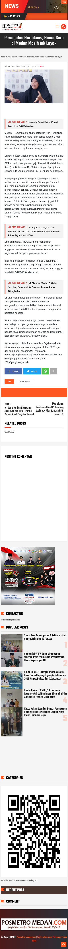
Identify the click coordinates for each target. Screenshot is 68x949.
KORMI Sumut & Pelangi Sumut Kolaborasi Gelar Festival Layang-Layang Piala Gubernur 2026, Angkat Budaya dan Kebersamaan (45, 675)
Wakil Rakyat (25, 382)
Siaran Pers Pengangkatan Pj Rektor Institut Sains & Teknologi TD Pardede (45, 637)
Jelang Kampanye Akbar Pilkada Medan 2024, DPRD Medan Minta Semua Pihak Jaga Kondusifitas (34, 231)
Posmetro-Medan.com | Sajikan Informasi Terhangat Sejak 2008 (42, 939)
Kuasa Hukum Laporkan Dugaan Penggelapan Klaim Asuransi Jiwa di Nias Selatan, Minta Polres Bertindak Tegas (45, 712)
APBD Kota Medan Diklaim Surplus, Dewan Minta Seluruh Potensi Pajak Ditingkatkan (32, 287)
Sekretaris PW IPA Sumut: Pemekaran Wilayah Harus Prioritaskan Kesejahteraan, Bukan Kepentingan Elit (44, 657)
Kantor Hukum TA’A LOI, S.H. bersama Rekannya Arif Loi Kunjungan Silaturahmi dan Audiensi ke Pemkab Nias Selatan (45, 693)
